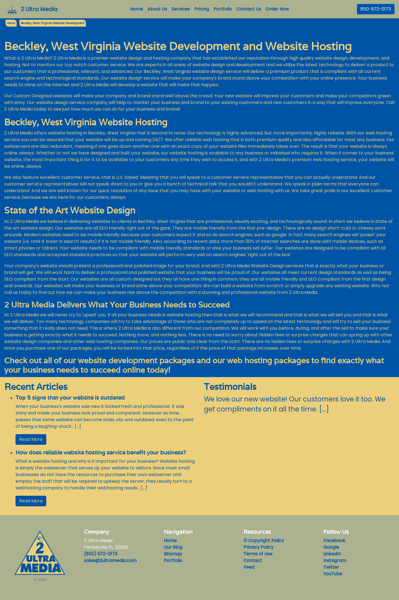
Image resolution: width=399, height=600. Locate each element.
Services (181, 9)
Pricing (201, 9)
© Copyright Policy (264, 540)
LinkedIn (332, 554)
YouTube (332, 574)
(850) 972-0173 (100, 554)
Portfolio (222, 9)
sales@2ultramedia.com (110, 560)
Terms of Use (258, 554)
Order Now (277, 9)
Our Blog (173, 547)
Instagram (334, 560)
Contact (253, 560)
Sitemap (173, 554)
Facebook (334, 540)
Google (331, 547)
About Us (157, 9)
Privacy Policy (258, 547)
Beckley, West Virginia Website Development (53, 23)
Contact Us (248, 9)
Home (137, 9)
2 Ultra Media (39, 9)
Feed (249, 567)
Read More (31, 439)
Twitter (331, 567)
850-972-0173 (375, 9)
